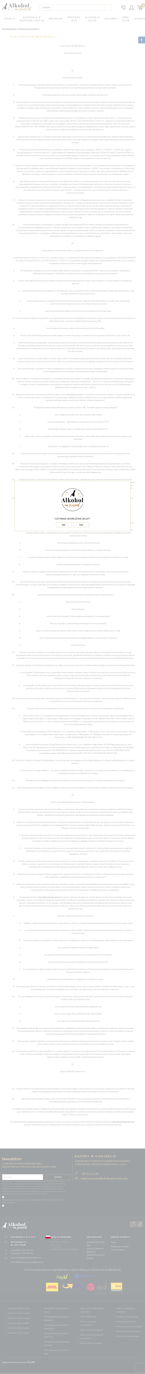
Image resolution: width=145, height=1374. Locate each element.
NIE (63, 525)
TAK (81, 525)
